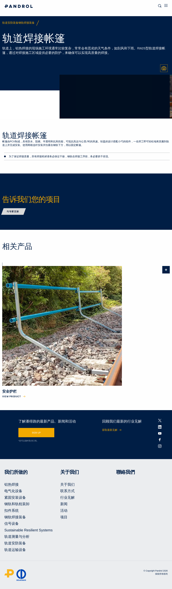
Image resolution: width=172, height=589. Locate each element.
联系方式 (67, 491)
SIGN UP (36, 432)
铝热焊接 (11, 484)
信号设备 (11, 523)
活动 (63, 510)
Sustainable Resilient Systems (28, 530)
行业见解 (67, 497)
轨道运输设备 (15, 550)
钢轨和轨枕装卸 (16, 504)
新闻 (63, 504)
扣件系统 (11, 510)
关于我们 (67, 484)
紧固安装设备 (15, 497)
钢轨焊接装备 (15, 517)
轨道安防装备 (15, 543)
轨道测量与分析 (16, 537)
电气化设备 (13, 491)
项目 (63, 517)
